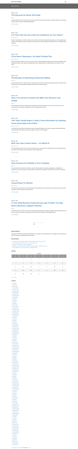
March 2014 (15, 422)
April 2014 (15, 421)
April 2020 (15, 396)
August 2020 (15, 390)
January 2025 (15, 308)
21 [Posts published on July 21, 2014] (15, 270)
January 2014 (15, 425)
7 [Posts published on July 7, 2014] (15, 263)
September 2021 (16, 370)
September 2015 (16, 408)
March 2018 (15, 402)
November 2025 (16, 292)
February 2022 (15, 362)
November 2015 (16, 405)
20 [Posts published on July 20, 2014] (62, 266)
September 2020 (16, 388)
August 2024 (15, 315)
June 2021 (15, 374)
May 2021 (15, 376)
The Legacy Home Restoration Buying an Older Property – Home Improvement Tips (29, 241)
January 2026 (15, 289)
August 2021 (15, 371)
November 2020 (16, 385)
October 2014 (15, 411)
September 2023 (16, 332)
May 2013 (15, 438)
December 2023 (16, 328)
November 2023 (16, 329)
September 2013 (16, 432)
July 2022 (15, 354)
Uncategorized (14, 185)
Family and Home (15, 37)
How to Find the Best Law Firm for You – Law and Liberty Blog (25, 242)
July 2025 (15, 298)
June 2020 (15, 393)
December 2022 (16, 346)
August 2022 (15, 353)
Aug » (15, 277)
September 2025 (16, 295)
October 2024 (15, 312)
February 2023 (15, 343)
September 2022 (16, 351)
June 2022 (15, 356)
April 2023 (15, 340)
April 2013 (15, 439)
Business (13, 80)
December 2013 (16, 427)
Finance (13, 165)
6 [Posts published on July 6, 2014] (62, 259)
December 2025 (16, 291)
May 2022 (15, 357)
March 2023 (15, 342)
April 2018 (15, 401)
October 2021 (15, 368)
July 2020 (15, 391)
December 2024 (16, 309)
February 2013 (15, 442)
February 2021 (15, 380)
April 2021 (15, 377)
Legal (13, 208)
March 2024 (15, 323)
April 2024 (15, 322)
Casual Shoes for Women (22, 183)
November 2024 (16, 311)
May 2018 (15, 399)
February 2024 (15, 325)
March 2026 (15, 286)
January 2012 (15, 444)
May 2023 (15, 339)
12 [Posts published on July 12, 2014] (54, 263)
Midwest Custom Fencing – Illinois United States (22, 244)
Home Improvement (15, 59)
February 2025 (15, 306)
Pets (13, 17)
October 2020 (15, 387)
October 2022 (15, 349)
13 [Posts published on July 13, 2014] (62, 263)
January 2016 (15, 404)
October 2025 (15, 294)
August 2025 (15, 297)
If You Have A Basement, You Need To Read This (31, 56)
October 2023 (15, 331)
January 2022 (15, 363)
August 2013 (15, 433)
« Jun (12, 277)
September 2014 (16, 413)
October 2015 (15, 407)
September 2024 (16, 314)
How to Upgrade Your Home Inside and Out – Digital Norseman (25, 247)
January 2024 (15, 326)
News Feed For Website (16, 1)
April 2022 (15, 359)
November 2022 (16, 348)
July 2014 (15, 416)
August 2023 (15, 334)
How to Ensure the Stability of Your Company (30, 163)
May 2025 (15, 301)
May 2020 (15, 394)
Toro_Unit (29, 447)
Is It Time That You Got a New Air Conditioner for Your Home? (37, 35)
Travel (13, 103)
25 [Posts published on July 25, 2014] (46, 270)
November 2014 (16, 410)
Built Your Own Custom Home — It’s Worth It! (30, 143)
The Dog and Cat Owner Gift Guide (25, 15)
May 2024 (15, 320)
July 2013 (15, 435)
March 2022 (15, 360)
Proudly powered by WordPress (16, 447)
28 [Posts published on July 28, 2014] (15, 273)
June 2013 (15, 436)
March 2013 (15, 441)
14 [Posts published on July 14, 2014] (15, 266)
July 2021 (15, 373)
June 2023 (15, 337)
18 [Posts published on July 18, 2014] (46, 266)
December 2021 (16, 365)
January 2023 (15, 345)
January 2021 (15, 382)
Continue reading (14, 24)
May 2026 (15, 283)
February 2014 (15, 424)
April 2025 (15, 303)
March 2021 (15, 379)
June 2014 (15, 418)
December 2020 (16, 384)
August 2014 (15, 415)
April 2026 (15, 284)
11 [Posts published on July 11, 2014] (46, 263)
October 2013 (15, 430)
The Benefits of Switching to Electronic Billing (30, 78)
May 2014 (15, 419)
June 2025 (15, 300)
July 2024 (15, 317)
